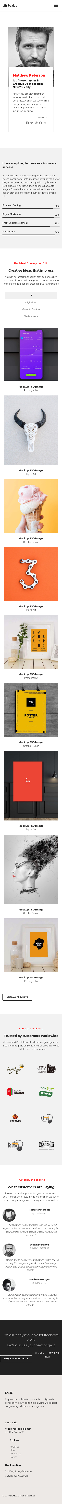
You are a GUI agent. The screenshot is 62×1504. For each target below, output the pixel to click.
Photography (31, 316)
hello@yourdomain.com (18, 1428)
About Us (14, 1446)
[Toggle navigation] (57, 5)
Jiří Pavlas (9, 5)
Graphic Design (31, 309)
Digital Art (31, 302)
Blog (12, 1450)
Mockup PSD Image (31, 386)
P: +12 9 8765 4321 (15, 1432)
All (31, 295)
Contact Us (15, 1453)
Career (13, 1457)
